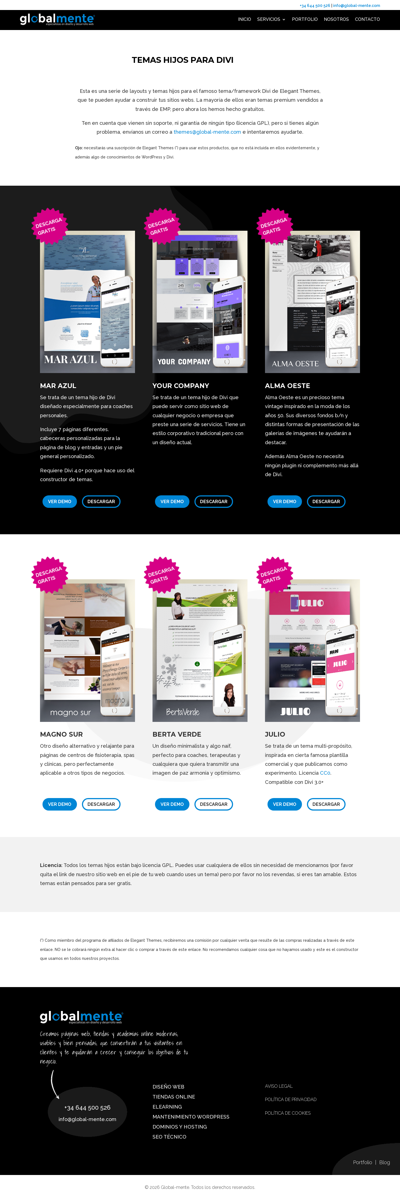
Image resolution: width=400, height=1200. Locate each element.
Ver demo (59, 501)
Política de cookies (288, 1113)
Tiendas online (173, 1097)
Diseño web (168, 1087)
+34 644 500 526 (315, 5)
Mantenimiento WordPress (190, 1117)
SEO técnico (169, 1137)
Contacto (367, 19)
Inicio (244, 19)
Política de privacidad (291, 1099)
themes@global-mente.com (207, 132)
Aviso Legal (279, 1086)
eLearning (167, 1107)
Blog (384, 1162)
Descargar (101, 501)
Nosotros (336, 19)
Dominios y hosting (179, 1127)
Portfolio (305, 19)
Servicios (268, 19)
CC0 (325, 773)
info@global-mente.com (356, 5)
